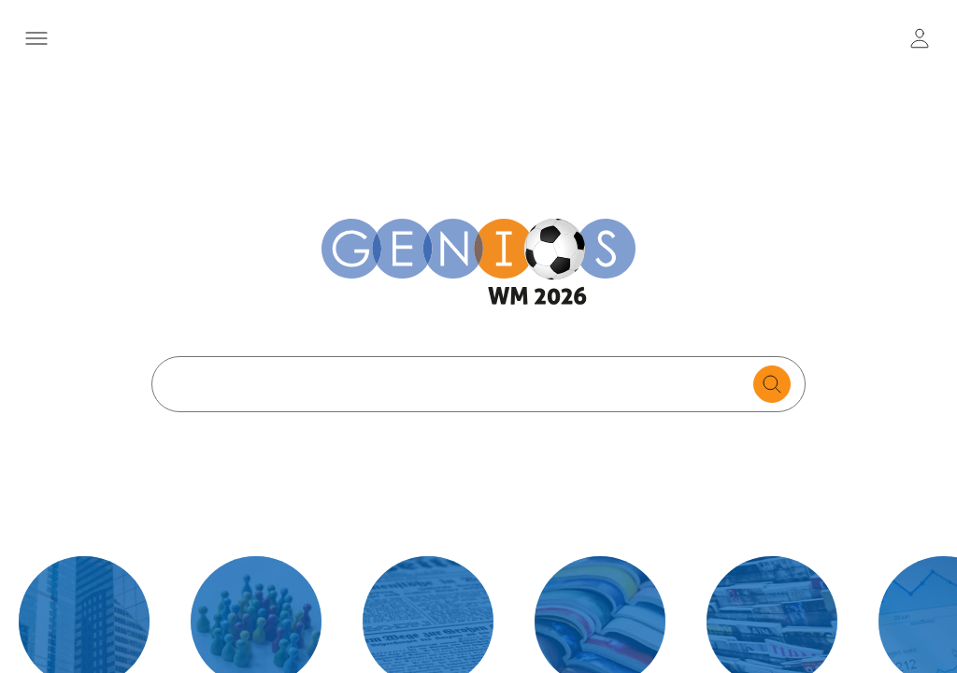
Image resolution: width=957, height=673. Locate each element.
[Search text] (457, 384)
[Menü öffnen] (37, 38)
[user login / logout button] (919, 38)
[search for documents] (772, 384)
